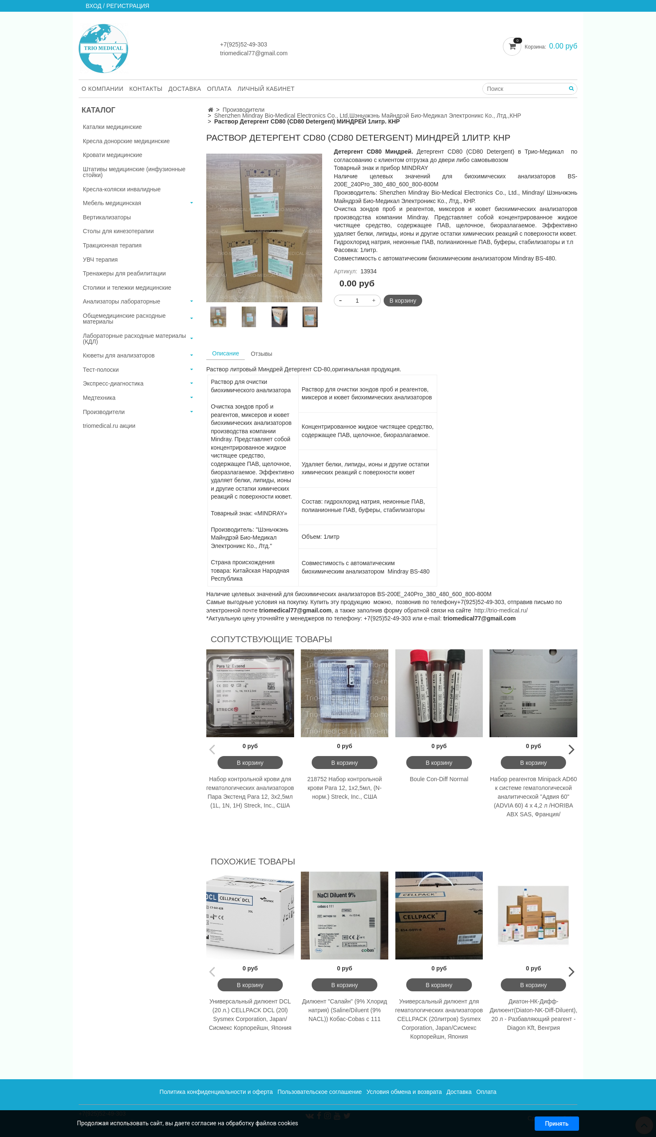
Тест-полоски (101, 369)
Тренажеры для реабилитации (124, 273)
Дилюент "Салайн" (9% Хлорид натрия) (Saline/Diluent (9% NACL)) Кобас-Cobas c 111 (344, 1010)
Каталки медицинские (112, 126)
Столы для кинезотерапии (118, 231)
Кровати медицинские (112, 155)
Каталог (98, 110)
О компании (102, 88)
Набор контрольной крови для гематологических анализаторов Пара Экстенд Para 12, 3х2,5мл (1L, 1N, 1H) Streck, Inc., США (250, 792)
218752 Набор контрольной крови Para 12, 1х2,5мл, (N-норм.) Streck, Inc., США (344, 788)
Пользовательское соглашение (319, 1091)
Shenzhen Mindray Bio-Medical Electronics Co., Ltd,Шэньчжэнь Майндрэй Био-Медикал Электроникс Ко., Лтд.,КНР (367, 115)
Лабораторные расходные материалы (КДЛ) (134, 338)
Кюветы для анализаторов (119, 355)
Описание (225, 353)
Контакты (146, 88)
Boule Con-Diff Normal (439, 779)
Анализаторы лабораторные (121, 301)
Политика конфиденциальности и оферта (216, 1091)
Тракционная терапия (112, 245)
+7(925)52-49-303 (243, 44)
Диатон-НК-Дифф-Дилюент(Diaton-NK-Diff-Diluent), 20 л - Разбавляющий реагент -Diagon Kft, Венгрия (533, 1014)
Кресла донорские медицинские (126, 141)
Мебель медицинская (112, 203)
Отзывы (261, 353)
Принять (557, 1123)
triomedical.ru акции (109, 425)
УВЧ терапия (100, 259)
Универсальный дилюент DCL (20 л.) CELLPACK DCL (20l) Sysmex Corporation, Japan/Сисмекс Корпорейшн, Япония (250, 1014)
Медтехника (99, 397)
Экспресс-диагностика (113, 383)
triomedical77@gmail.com (253, 53)
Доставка (185, 88)
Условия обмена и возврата (404, 1091)
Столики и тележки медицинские (127, 287)
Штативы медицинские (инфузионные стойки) (134, 172)
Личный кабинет (266, 88)
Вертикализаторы (107, 217)
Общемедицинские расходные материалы (124, 318)
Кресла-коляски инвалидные (122, 189)
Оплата (219, 88)
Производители (243, 109)
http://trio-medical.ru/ (501, 610)
